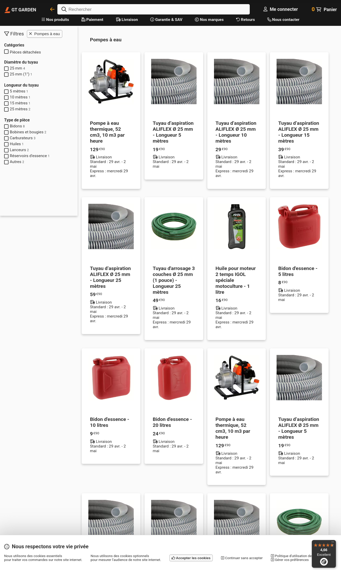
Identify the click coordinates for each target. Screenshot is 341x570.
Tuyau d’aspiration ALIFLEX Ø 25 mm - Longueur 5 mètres (173, 132)
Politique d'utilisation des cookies (298, 556)
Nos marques (209, 19)
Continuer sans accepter (242, 558)
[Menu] (333, 543)
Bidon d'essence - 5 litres (297, 271)
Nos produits (55, 19)
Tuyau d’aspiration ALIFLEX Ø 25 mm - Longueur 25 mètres (110, 277)
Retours (245, 19)
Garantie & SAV (166, 19)
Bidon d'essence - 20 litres (172, 422)
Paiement (92, 19)
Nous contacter (283, 19)
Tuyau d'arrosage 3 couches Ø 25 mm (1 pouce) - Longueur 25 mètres (174, 280)
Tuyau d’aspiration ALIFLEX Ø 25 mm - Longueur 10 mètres (236, 132)
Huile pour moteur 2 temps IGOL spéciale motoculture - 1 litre (236, 280)
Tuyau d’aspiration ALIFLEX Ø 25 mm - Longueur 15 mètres (298, 132)
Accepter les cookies (191, 558)
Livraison (127, 19)
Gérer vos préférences (290, 560)
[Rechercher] (153, 9)
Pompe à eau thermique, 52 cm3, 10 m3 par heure (107, 132)
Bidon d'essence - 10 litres (109, 422)
